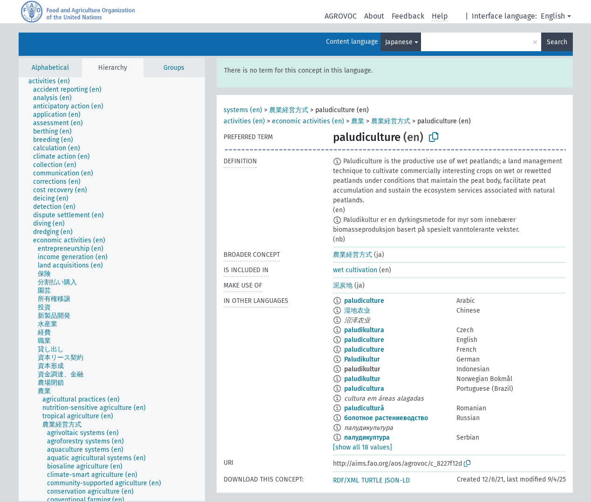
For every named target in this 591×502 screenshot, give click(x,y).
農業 (357, 121)
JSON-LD (397, 480)
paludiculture (364, 301)
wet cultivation (355, 270)
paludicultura (364, 389)
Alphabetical (50, 68)
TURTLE (371, 480)
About (374, 16)
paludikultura (364, 330)
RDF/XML (346, 480)
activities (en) (244, 121)
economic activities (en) (308, 121)
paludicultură (364, 408)
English (553, 16)
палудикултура (367, 438)
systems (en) (243, 110)
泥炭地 (343, 285)
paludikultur (362, 379)
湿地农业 (357, 311)
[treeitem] (53, 81)
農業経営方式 (288, 110)
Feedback (408, 16)
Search (557, 42)
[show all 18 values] (362, 447)
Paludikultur (362, 359)
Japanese (399, 42)
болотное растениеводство (386, 418)
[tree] (112, 289)
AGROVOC (341, 16)
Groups (173, 68)
